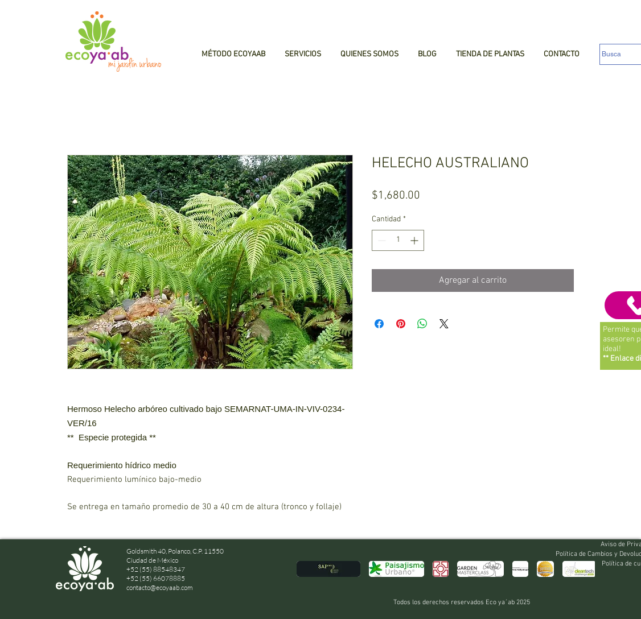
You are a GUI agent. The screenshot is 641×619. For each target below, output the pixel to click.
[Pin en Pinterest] (401, 324)
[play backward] (311, 569)
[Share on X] (444, 324)
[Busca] (620, 54)
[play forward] (580, 569)
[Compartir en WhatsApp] (422, 324)
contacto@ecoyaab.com (159, 587)
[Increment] (415, 240)
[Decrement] (380, 240)
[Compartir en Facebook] (379, 324)
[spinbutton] (398, 240)
